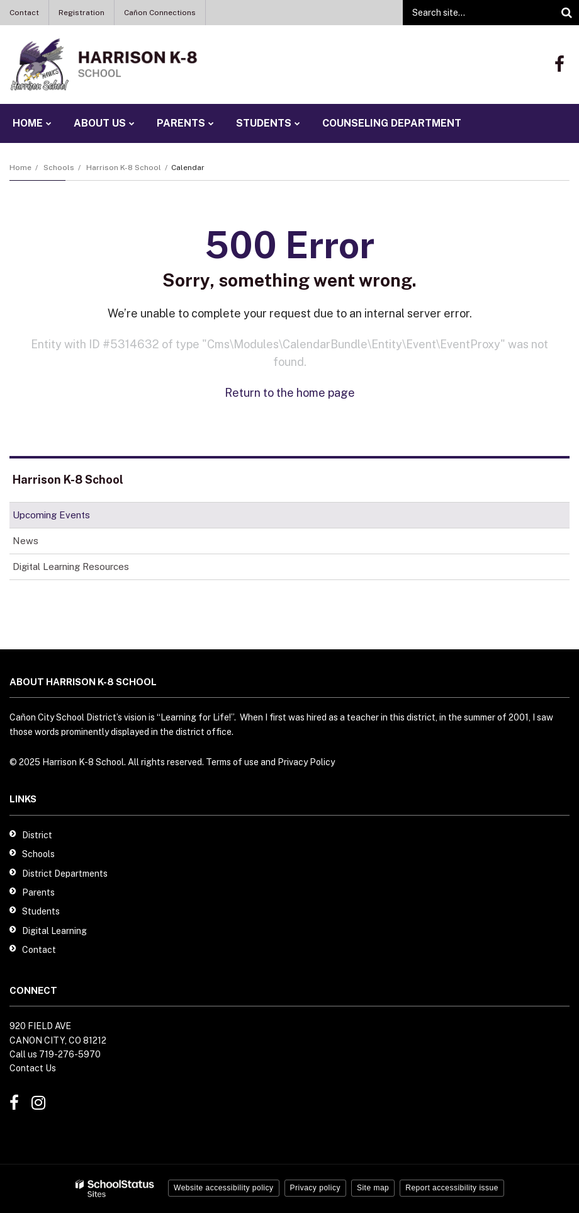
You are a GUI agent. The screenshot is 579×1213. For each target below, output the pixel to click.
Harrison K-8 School (123, 167)
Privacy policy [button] (315, 1187)
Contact (24, 12)
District (37, 835)
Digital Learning (54, 931)
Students (41, 911)
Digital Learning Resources (71, 566)
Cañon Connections (160, 12)
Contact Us (32, 1068)
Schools (58, 167)
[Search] (566, 12)
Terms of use (232, 762)
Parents (38, 892)
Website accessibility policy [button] (224, 1187)
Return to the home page (290, 392)
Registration (81, 12)
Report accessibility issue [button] (451, 1187)
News (25, 540)
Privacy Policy (306, 762)
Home (20, 167)
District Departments (65, 873)
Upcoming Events (51, 515)
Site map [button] (373, 1187)
